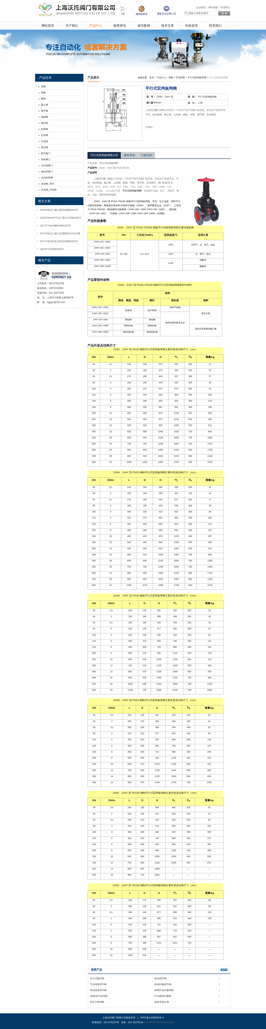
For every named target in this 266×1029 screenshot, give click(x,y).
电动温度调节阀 (98, 990)
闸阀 (43, 92)
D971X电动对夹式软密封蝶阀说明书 (59, 241)
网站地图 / (214, 7)
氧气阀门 (45, 153)
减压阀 (44, 123)
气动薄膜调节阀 (98, 984)
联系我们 (225, 7)
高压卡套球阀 (97, 1002)
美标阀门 (45, 159)
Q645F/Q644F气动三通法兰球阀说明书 (60, 217)
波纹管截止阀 (162, 1002)
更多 (224, 970)
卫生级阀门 (47, 165)
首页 (151, 77)
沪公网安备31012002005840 (159, 1022)
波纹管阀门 (47, 171)
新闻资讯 (119, 25)
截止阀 (44, 104)
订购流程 (146, 155)
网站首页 (48, 25)
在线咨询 (191, 25)
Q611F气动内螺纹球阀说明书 (55, 225)
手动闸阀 (180, 77)
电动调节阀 (161, 978)
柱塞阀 (44, 129)
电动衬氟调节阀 (163, 984)
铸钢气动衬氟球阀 (164, 990)
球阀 (43, 86)
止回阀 (44, 135)
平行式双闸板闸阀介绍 (104, 155)
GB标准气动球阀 (98, 996)
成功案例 (143, 25)
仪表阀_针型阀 (48, 189)
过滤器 (44, 141)
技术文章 (167, 25)
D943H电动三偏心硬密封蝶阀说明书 (59, 210)
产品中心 (95, 25)
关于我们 (72, 25)
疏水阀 (44, 147)
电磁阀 (44, 117)
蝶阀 (43, 98)
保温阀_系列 (47, 183)
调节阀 (44, 111)
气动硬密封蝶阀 (163, 996)
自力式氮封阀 (97, 978)
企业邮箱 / (201, 7)
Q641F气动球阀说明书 (52, 249)
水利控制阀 (47, 177)
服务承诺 (129, 155)
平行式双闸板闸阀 (197, 77)
